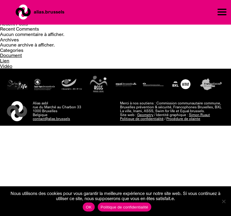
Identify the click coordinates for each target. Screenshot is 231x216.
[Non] (223, 201)
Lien (4, 61)
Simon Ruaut (199, 114)
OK (88, 207)
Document (11, 55)
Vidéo (6, 66)
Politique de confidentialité (142, 118)
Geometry (145, 114)
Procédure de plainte (183, 118)
